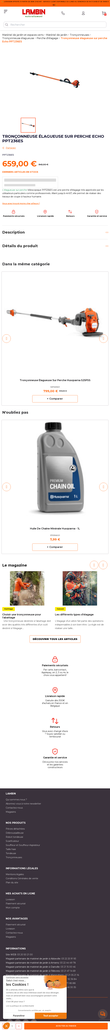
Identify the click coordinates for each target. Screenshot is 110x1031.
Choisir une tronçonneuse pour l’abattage (21, 616)
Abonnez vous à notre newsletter (23, 803)
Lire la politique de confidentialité (20, 1006)
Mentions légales (15, 874)
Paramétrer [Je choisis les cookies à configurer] (19, 1016)
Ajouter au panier (66, 1026)
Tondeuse (11, 853)
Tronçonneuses (14, 857)
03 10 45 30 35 (68, 987)
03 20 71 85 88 (68, 983)
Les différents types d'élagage (74, 614)
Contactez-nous (14, 807)
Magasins (11, 811)
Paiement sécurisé (16, 903)
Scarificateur (12, 841)
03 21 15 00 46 (68, 966)
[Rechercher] (55, 25)
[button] (6, 1025)
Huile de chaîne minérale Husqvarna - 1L (55, 528)
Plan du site (12, 882)
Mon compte (13, 907)
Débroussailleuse (15, 833)
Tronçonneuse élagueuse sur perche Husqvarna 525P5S (55, 380)
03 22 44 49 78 (68, 962)
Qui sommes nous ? (16, 799)
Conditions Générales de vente (22, 878)
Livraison (10, 899)
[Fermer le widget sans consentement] (17, 977)
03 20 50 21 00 (25, 954)
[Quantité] (12, 1026)
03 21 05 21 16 (72, 975)
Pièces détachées (15, 828)
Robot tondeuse (14, 837)
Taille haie (11, 849)
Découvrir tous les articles (55, 639)
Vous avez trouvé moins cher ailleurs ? (21, 203)
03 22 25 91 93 (68, 958)
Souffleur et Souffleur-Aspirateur (23, 845)
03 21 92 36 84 (69, 979)
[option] (55, 339)
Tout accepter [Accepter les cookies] (50, 1016)
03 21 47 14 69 (68, 971)
